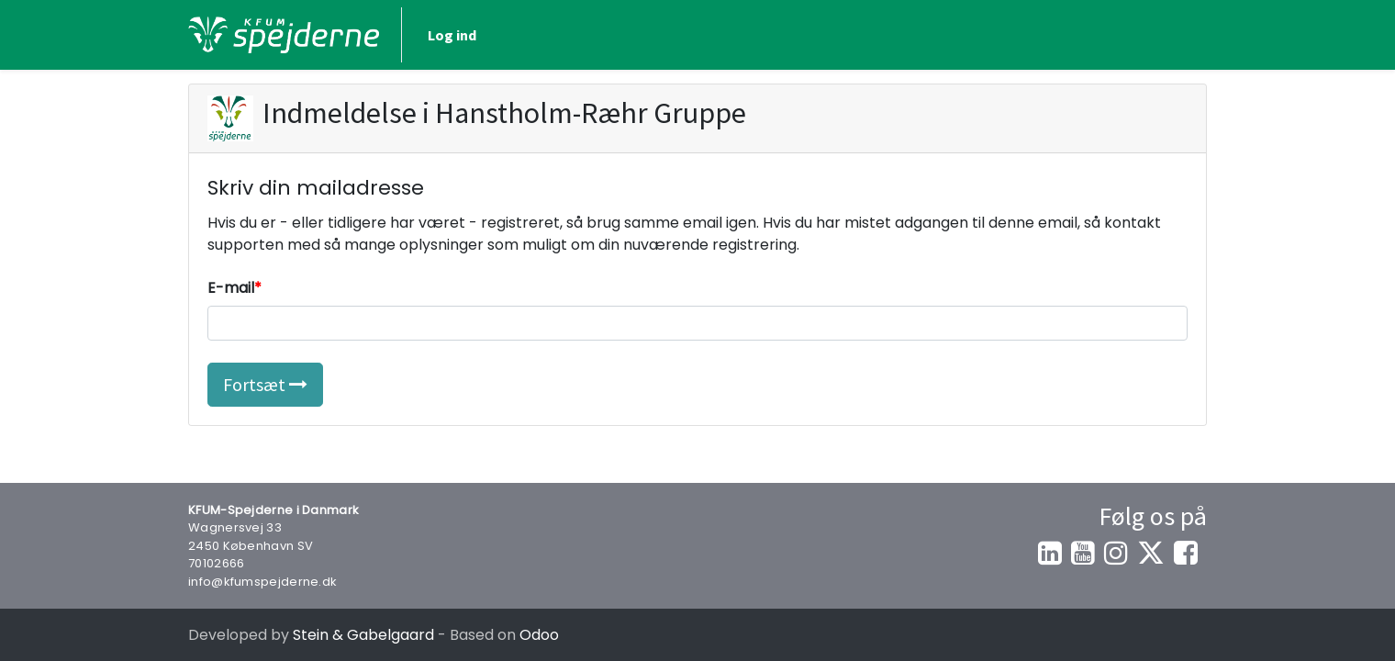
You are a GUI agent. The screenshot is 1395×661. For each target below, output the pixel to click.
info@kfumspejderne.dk (262, 581)
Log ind (452, 35)
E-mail (230, 287)
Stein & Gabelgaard (363, 634)
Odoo (539, 634)
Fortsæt (265, 384)
